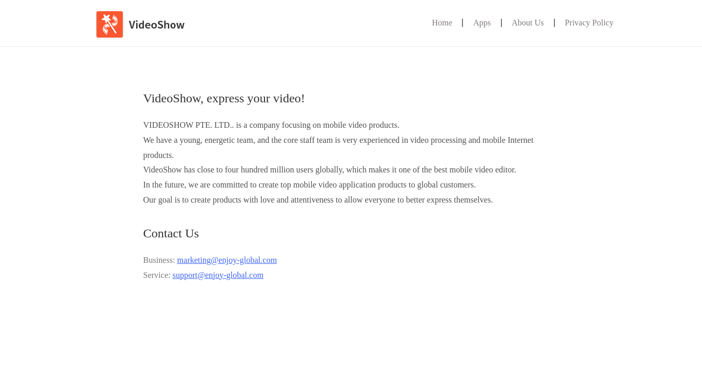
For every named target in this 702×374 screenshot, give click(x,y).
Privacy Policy (589, 23)
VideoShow (147, 26)
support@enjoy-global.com (218, 275)
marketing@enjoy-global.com (227, 260)
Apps (482, 23)
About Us (528, 23)
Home (442, 23)
